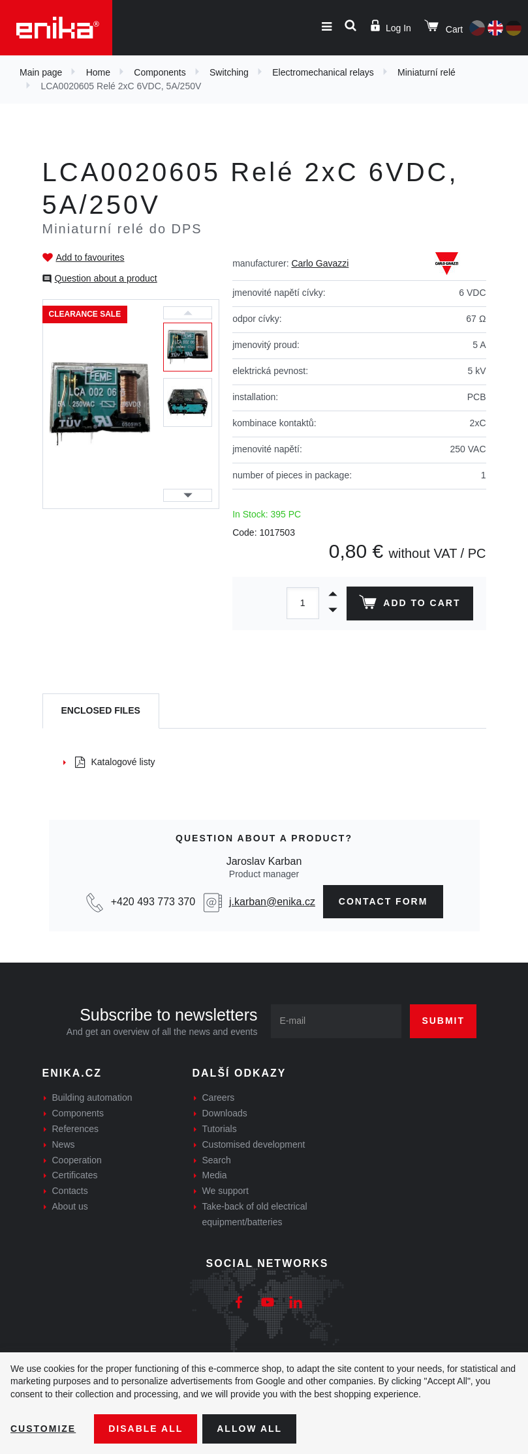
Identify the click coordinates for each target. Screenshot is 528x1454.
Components (159, 72)
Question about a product (106, 278)
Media (214, 1175)
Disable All (145, 1428)
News (63, 1144)
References (75, 1129)
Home (98, 72)
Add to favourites (90, 257)
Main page (41, 72)
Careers (218, 1097)
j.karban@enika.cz (272, 901)
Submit (443, 1020)
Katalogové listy (115, 762)
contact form (383, 901)
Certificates (75, 1175)
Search (216, 1160)
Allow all (249, 1428)
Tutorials (219, 1129)
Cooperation (77, 1160)
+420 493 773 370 (153, 901)
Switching (229, 72)
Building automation (92, 1097)
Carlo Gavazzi (320, 263)
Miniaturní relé (426, 72)
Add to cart (409, 605)
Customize (43, 1428)
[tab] (100, 711)
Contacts (70, 1190)
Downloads (224, 1113)
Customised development (253, 1144)
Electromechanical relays (323, 72)
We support (225, 1190)
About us (70, 1206)
